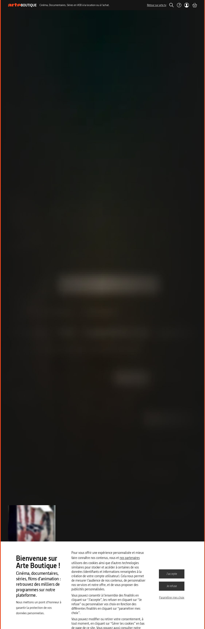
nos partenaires (130, 558)
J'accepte (171, 574)
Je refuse (172, 586)
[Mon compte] (186, 5)
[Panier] (194, 5)
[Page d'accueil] (22, 5)
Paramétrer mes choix (171, 597)
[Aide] (179, 5)
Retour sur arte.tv (156, 5)
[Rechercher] (171, 5)
